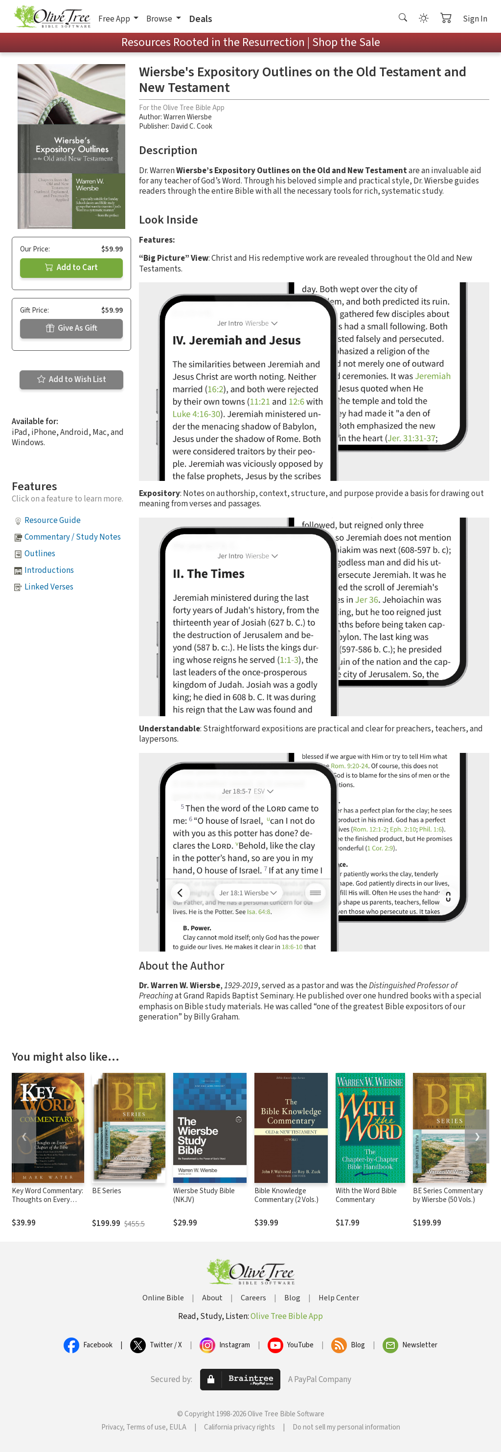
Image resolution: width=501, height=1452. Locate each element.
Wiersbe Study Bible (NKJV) (204, 1195)
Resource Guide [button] (52, 520)
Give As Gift (71, 328)
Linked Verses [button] (48, 587)
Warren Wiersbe (187, 117)
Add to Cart (71, 267)
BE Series (106, 1191)
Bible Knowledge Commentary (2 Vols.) (286, 1195)
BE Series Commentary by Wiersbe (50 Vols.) (448, 1195)
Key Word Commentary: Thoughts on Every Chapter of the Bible (47, 1200)
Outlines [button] (39, 554)
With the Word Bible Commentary (366, 1195)
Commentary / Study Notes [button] (72, 537)
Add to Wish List (71, 380)
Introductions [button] (49, 570)
